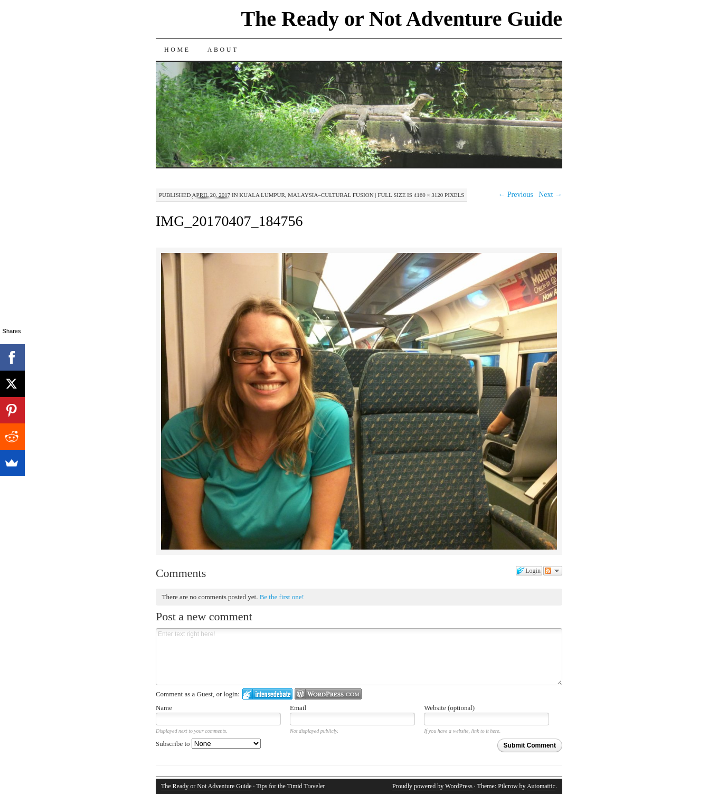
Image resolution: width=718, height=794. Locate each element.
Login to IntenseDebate (267, 694)
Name (164, 708)
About (223, 49)
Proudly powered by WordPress (432, 786)
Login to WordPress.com (328, 694)
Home (177, 49)
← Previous (515, 195)
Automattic (541, 786)
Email (298, 708)
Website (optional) (449, 708)
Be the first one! (282, 597)
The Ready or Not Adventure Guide (401, 19)
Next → (550, 195)
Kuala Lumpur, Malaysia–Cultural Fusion (306, 195)
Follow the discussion (552, 570)
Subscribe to (208, 744)
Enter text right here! (359, 656)
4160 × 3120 (428, 195)
